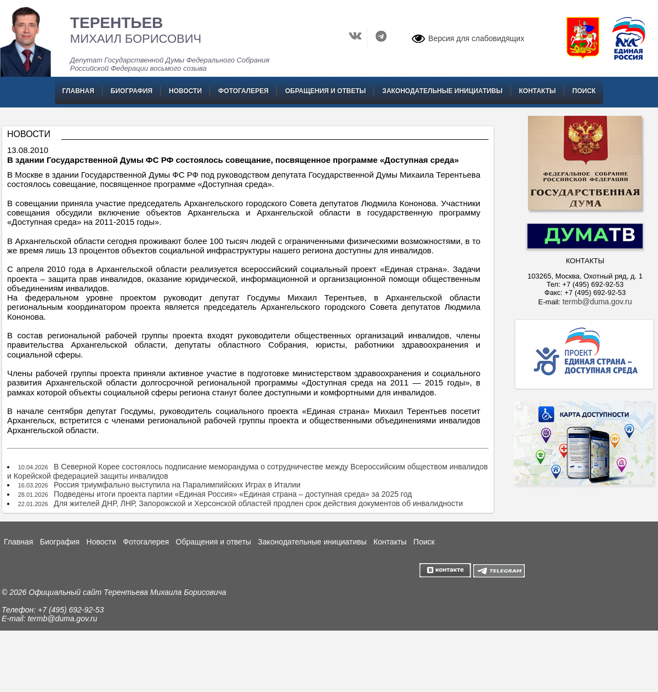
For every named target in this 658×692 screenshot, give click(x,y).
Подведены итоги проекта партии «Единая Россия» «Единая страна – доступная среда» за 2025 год (233, 494)
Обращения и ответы (325, 91)
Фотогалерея (243, 91)
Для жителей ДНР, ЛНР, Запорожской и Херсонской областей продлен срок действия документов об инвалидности (258, 503)
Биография (131, 91)
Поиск (584, 91)
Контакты (537, 91)
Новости (185, 91)
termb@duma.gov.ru (597, 301)
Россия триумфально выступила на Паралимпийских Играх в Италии (177, 484)
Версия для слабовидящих (476, 38)
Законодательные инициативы (442, 91)
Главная (78, 91)
